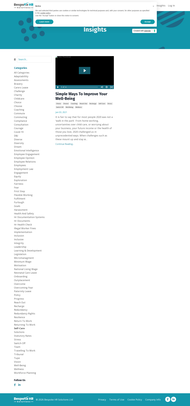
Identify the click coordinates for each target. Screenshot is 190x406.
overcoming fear (23, 287)
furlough (19, 202)
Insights (161, 5)
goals (17, 206)
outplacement (22, 280)
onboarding (20, 276)
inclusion (19, 235)
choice (58, 103)
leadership (20, 246)
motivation (20, 265)
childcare (19, 98)
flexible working (23, 195)
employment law (23, 169)
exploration (20, 180)
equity (17, 176)
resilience (19, 317)
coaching (74, 103)
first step (19, 191)
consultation (21, 124)
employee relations (25, 161)
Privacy (102, 399)
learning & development (28, 250)
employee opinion (24, 157)
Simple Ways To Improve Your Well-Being (81, 96)
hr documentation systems (29, 217)
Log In (171, 5)
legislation (20, 254)
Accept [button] (148, 22)
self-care (102, 103)
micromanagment (24, 257)
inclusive (19, 239)
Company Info (153, 399)
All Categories (21, 72)
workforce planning (25, 372)
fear (16, 187)
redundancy (20, 309)
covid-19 (18, 131)
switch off (59, 107)
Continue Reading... (64, 144)
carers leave (21, 87)
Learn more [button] (44, 22)
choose (66, 103)
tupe (17, 358)
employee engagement (26, 154)
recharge (93, 103)
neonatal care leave (25, 272)
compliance (20, 120)
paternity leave (22, 291)
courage (18, 128)
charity (18, 94)
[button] (153, 6)
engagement (21, 172)
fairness (18, 183)
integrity (19, 243)
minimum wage (22, 261)
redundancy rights (24, 313)
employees (20, 165)
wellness (79, 107)
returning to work (24, 324)
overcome (19, 283)
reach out (83, 103)
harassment (21, 209)
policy (17, 294)
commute (19, 113)
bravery (18, 83)
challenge (19, 91)
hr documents (22, 220)
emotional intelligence (26, 150)
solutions (19, 332)
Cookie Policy (134, 399)
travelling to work (24, 350)
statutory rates (23, 335)
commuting (20, 117)
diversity (19, 143)
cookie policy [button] (45, 13)
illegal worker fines (25, 228)
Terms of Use (116, 399)
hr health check (23, 224)
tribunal (19, 354)
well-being (69, 107)
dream (17, 146)
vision (17, 361)
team (17, 346)
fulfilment (19, 198)
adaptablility (21, 76)
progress (19, 298)
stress (110, 103)
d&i (16, 135)
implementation (23, 232)
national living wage (26, 269)
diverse (18, 139)
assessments (21, 80)
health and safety (24, 213)
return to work (23, 320)
